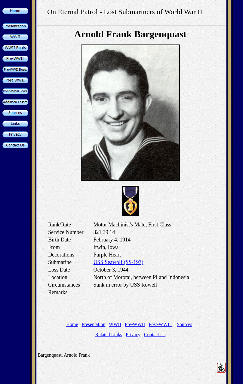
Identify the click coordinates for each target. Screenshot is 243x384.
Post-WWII (160, 324)
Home (72, 324)
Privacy (133, 334)
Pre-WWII (135, 324)
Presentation (93, 324)
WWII (115, 324)
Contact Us (155, 334)
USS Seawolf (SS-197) (118, 262)
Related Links (108, 334)
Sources (184, 324)
